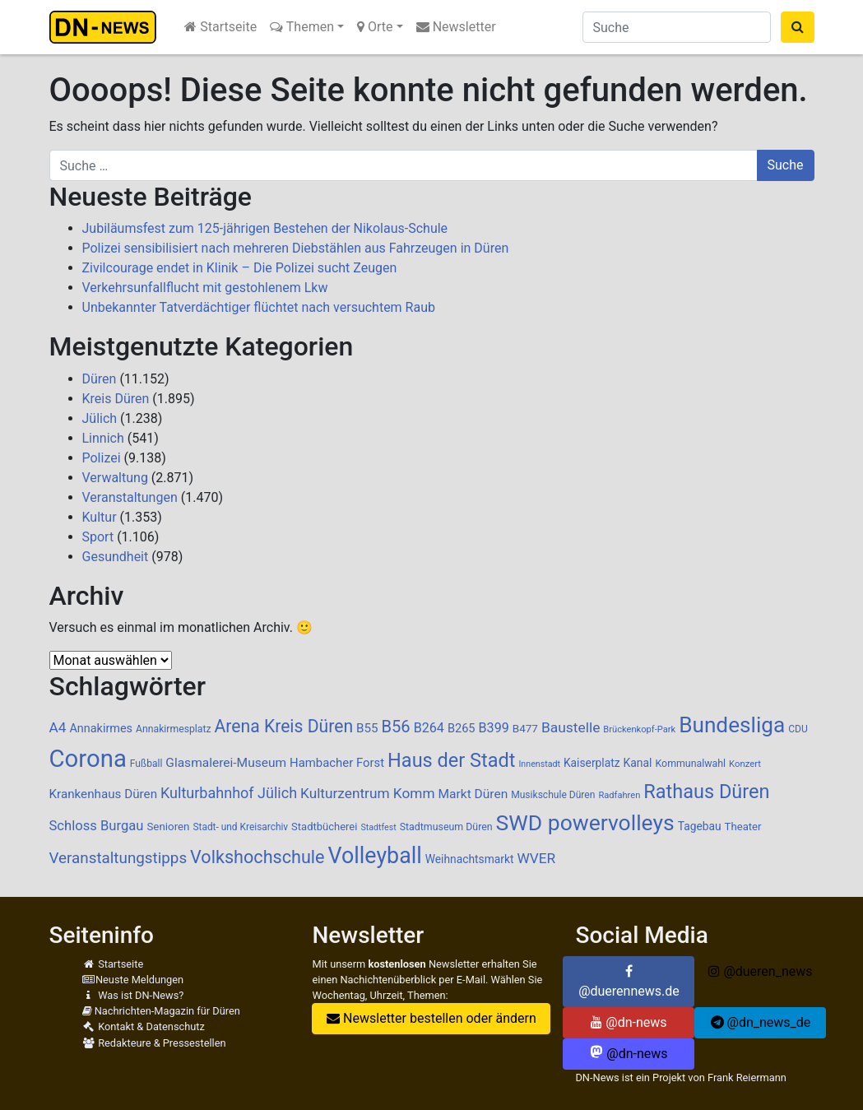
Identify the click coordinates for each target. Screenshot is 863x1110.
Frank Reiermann (747, 1077)
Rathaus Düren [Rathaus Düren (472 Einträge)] (706, 791)
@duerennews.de (629, 981)
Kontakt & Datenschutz (143, 1026)
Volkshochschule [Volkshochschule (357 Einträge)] (257, 857)
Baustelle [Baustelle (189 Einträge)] (571, 727)
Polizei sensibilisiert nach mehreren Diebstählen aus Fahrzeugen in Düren (295, 248)
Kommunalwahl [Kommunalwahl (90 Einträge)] (691, 763)
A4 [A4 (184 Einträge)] (58, 727)
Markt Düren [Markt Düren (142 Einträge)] (473, 794)
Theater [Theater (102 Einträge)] (743, 826)
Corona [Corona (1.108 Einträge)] (88, 759)
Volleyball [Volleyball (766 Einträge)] (375, 856)
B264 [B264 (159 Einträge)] (429, 728)
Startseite (220, 27)
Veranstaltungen (130, 497)
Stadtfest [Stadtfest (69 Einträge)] (378, 827)
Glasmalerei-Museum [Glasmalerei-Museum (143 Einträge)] (225, 762)
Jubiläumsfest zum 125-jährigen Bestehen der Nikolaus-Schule (265, 228)
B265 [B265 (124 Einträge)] (462, 728)
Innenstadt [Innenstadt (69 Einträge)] (538, 764)
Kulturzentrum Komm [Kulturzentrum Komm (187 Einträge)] (367, 793)
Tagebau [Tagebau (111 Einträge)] (699, 826)
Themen (302, 27)
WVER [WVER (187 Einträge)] (536, 858)
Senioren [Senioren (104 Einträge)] (167, 826)
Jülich (100, 418)
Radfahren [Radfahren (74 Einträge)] (619, 795)
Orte (375, 27)
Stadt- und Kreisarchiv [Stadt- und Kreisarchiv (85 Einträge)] (240, 827)
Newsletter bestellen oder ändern (431, 1018)
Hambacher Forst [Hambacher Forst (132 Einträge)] (337, 762)
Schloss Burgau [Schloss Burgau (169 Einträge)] (96, 826)
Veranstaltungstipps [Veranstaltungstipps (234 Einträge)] (118, 858)
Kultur (99, 517)
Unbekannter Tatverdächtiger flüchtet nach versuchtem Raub (258, 307)
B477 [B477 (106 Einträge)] (525, 728)
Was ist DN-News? (133, 995)
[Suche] (676, 27)
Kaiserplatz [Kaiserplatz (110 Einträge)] (592, 762)
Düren (99, 379)
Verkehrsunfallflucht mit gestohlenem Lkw (205, 287)
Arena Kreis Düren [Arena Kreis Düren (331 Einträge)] (283, 726)
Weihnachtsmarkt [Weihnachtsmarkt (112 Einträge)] (469, 859)
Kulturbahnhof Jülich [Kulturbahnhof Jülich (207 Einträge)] (228, 792)
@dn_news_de (761, 1022)
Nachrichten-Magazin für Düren (161, 1011)
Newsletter (456, 27)
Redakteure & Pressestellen (154, 1043)
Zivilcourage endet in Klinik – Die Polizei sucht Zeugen (239, 268)
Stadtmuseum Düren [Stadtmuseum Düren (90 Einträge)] (446, 827)
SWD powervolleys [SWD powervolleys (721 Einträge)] (585, 822)
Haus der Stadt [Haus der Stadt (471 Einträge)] (451, 760)
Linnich (103, 438)
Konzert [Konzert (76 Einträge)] (745, 764)
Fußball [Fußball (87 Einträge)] (146, 763)
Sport (98, 537)
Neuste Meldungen (133, 979)
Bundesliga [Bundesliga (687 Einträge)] (732, 725)
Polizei (101, 458)
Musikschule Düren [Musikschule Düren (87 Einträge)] (553, 795)
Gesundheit (115, 556)
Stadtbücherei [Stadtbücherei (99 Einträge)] (324, 826)
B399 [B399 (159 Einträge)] (494, 728)
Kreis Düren (116, 398)
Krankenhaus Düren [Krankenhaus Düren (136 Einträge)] (103, 794)
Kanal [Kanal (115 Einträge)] (637, 762)
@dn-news (628, 1022)
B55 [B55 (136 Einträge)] (367, 728)
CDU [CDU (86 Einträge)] (798, 729)
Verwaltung (115, 477)
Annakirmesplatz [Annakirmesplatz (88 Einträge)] (173, 729)
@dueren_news (760, 971)
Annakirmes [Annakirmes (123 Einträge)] (100, 729)
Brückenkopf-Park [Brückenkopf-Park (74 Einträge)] (639, 729)
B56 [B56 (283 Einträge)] (396, 726)
